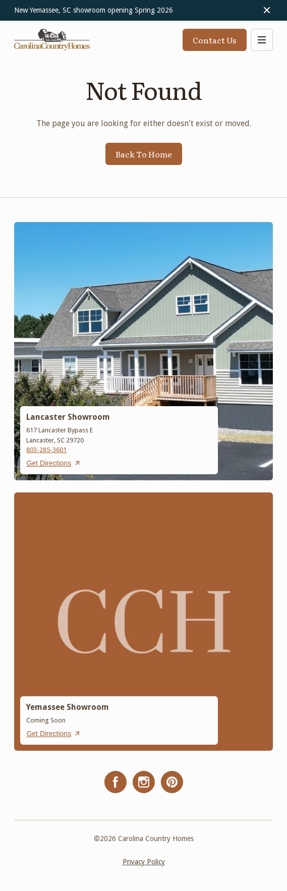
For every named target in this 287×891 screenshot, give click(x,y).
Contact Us (215, 40)
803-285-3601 (46, 450)
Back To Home (144, 154)
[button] (262, 40)
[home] (52, 39)
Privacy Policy (144, 862)
